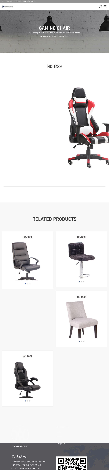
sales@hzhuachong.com (29, 427)
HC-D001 (81, 278)
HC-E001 (27, 319)
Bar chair (39, 444)
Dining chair (57, 444)
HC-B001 (81, 237)
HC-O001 (27, 237)
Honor (59, 384)
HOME (45, 36)
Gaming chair (63, 36)
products (53, 36)
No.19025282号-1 (65, 442)
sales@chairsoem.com (19, 431)
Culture (59, 380)
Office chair (47, 444)
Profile (59, 376)
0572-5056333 (32, 420)
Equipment (61, 388)
